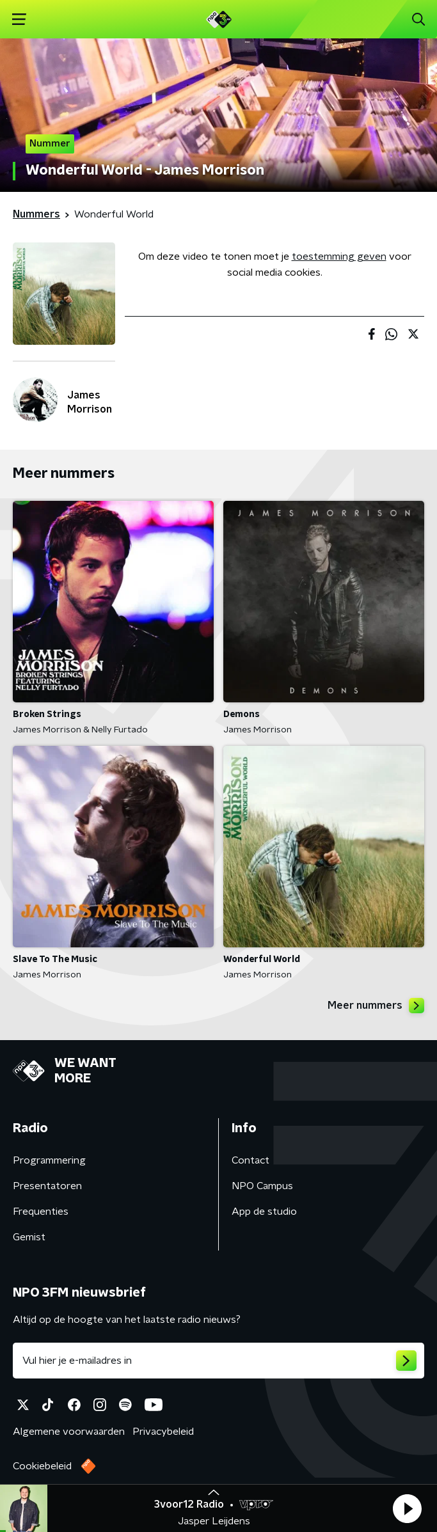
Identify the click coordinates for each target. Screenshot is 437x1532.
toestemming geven (339, 256)
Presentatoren (47, 1186)
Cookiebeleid (42, 1466)
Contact (250, 1160)
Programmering (49, 1160)
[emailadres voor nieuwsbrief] (218, 1360)
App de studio (264, 1211)
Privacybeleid (163, 1431)
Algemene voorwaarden (69, 1431)
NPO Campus (262, 1186)
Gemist (29, 1237)
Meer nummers (376, 1005)
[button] (406, 1508)
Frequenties (40, 1211)
